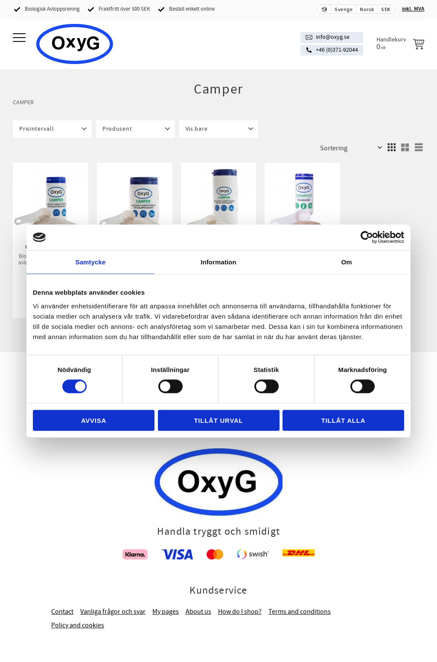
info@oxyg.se (333, 37)
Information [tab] (218, 262)
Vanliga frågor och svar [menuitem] (113, 611)
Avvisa (93, 420)
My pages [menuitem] (165, 611)
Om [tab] (346, 262)
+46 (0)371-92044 (337, 50)
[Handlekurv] (400, 43)
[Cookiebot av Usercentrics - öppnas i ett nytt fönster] (366, 237)
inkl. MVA (413, 9)
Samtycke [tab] (91, 262)
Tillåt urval (218, 420)
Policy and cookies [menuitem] (77, 625)
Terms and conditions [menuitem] (299, 611)
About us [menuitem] (198, 611)
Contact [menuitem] (62, 611)
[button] (20, 38)
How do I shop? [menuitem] (240, 611)
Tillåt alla (343, 420)
